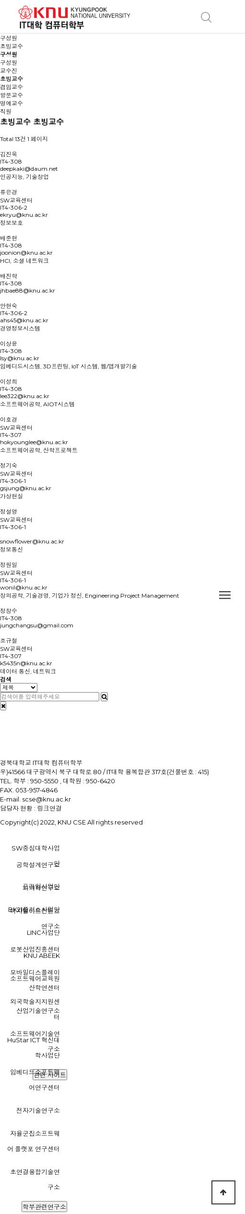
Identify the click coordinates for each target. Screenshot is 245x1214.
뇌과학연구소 (41, 888)
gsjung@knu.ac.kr (25, 488)
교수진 (8, 70)
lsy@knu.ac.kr (19, 358)
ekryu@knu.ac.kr (24, 214)
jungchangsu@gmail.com (36, 625)
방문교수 (11, 95)
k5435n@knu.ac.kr (26, 663)
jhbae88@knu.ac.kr (27, 290)
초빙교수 (11, 79)
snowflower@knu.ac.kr (32, 541)
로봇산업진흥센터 (35, 949)
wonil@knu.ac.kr (23, 587)
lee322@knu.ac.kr (24, 396)
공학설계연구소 (38, 865)
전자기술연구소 (38, 1110)
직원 (6, 111)
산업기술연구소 (38, 1010)
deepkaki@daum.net (29, 168)
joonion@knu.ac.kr (26, 252)
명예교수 (11, 103)
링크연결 (49, 808)
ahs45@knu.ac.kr (24, 320)
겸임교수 (11, 87)
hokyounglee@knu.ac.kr (34, 442)
